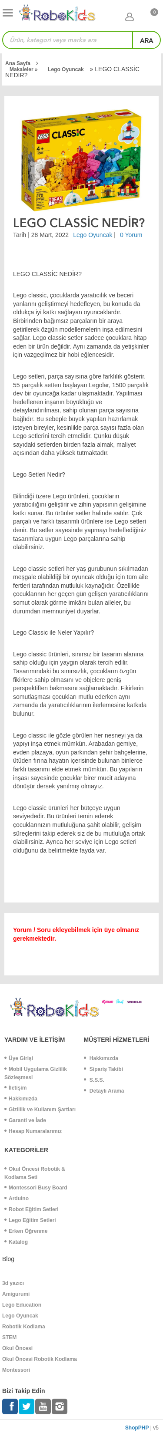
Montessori (16, 1370)
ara (146, 41)
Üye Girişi (18, 1058)
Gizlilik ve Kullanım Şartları (40, 1110)
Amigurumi (16, 1294)
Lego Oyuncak (66, 69)
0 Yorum (131, 234)
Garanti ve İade (25, 1120)
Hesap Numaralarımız (33, 1131)
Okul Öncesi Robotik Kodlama (39, 1359)
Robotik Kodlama (23, 1327)
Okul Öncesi (17, 1348)
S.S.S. (94, 1080)
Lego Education (21, 1305)
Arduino (16, 1199)
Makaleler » (24, 69)
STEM (9, 1337)
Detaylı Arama (104, 1091)
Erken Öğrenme (25, 1231)
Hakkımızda (20, 1099)
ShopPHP (137, 1428)
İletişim (15, 1088)
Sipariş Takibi (103, 1069)
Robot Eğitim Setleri (31, 1209)
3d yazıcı (13, 1283)
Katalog (16, 1242)
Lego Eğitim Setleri (30, 1220)
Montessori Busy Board (35, 1188)
